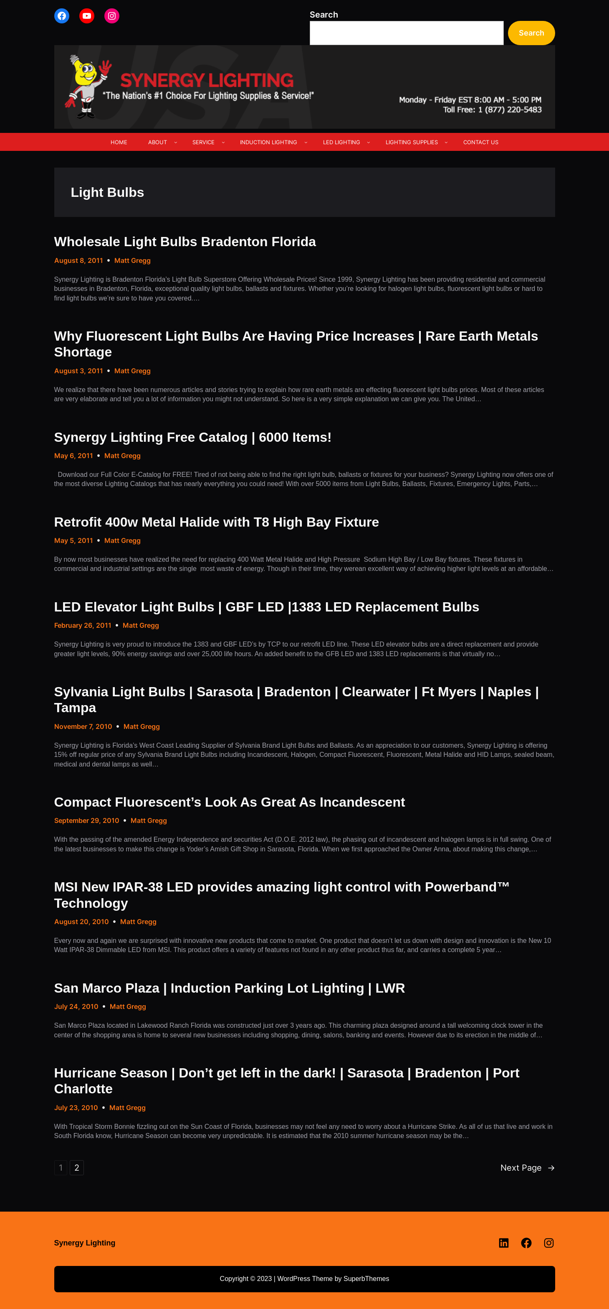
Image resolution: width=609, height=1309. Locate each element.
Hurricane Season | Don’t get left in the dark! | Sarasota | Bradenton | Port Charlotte (287, 1080)
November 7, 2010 (83, 726)
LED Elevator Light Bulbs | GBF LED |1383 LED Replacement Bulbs (267, 606)
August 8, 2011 (78, 260)
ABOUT (157, 142)
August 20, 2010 (81, 921)
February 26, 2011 (82, 625)
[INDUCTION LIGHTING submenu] (306, 142)
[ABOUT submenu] (175, 142)
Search (324, 15)
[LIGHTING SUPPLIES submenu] (446, 142)
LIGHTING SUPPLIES (412, 142)
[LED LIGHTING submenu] (368, 142)
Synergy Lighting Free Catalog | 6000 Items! (193, 437)
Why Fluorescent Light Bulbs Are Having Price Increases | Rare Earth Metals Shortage (296, 344)
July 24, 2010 (76, 1006)
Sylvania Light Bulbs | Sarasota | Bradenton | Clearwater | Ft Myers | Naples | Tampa (296, 699)
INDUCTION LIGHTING (268, 142)
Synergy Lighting (85, 1243)
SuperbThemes (366, 1278)
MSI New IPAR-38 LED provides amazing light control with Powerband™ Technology (282, 894)
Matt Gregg (132, 260)
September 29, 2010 (86, 820)
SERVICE (203, 142)
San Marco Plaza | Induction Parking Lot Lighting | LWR (229, 988)
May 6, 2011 (73, 455)
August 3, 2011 (78, 371)
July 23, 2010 (76, 1107)
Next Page (527, 1167)
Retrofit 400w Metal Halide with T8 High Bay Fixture (216, 522)
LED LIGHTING (341, 142)
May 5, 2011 (73, 540)
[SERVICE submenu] (223, 142)
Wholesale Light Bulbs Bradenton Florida (185, 241)
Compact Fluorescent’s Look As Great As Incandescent (229, 802)
